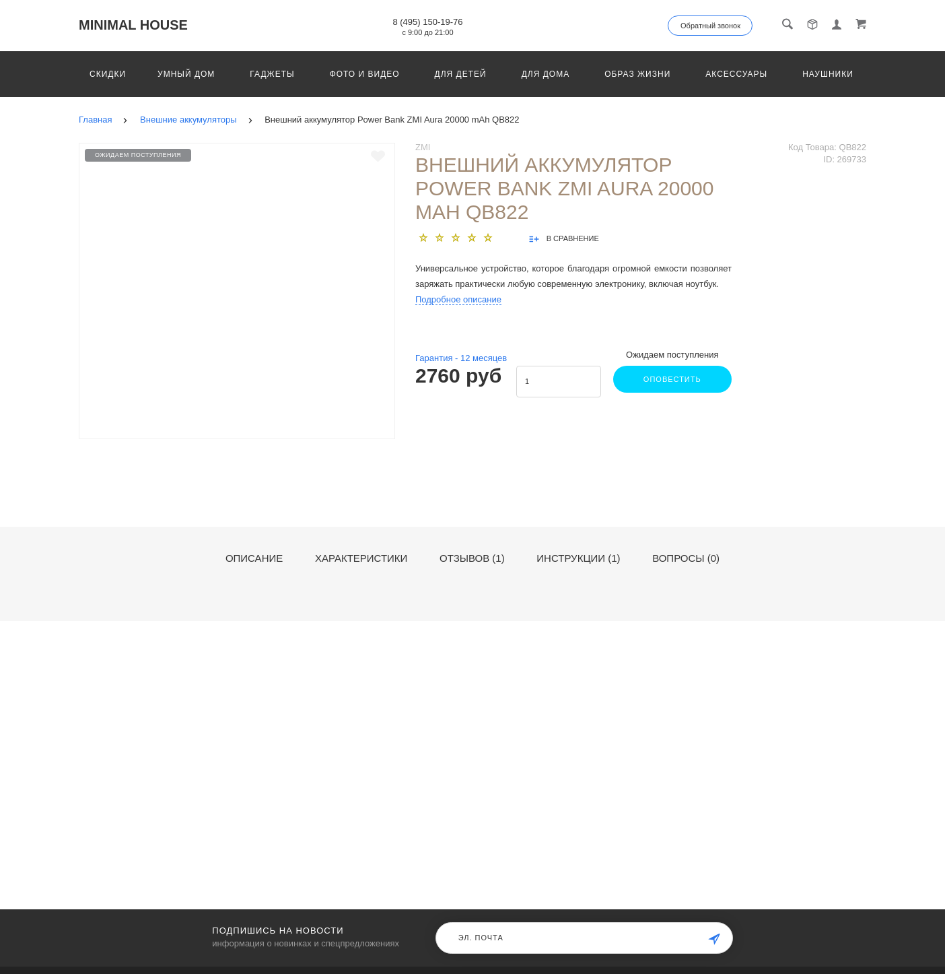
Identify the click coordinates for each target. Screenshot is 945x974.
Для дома (545, 74)
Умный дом (186, 74)
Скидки (108, 74)
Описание (254, 558)
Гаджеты (272, 74)
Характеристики (361, 558)
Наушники (827, 74)
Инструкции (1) (578, 558)
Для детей (461, 74)
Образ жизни (637, 74)
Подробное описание (458, 299)
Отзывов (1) (472, 558)
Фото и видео (365, 74)
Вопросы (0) (686, 558)
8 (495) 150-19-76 (427, 22)
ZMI (422, 147)
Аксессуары (736, 74)
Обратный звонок (710, 26)
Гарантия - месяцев (461, 358)
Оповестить (671, 379)
